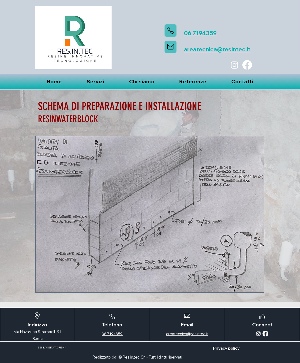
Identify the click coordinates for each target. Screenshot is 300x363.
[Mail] (170, 47)
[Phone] (170, 30)
